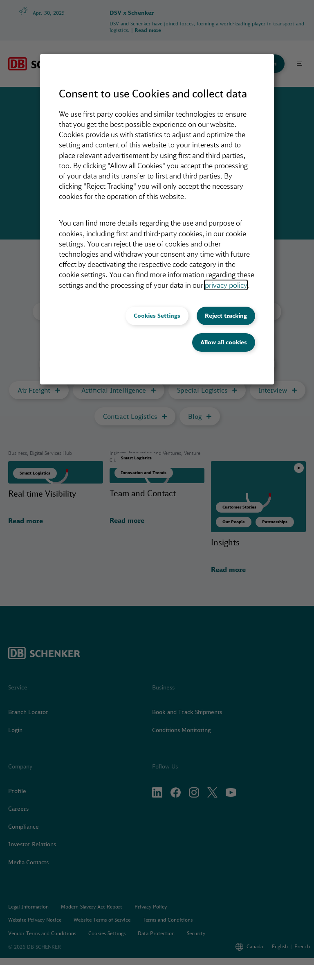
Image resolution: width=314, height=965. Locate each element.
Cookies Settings (157, 315)
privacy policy (226, 284)
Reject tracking (226, 315)
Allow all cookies (223, 342)
